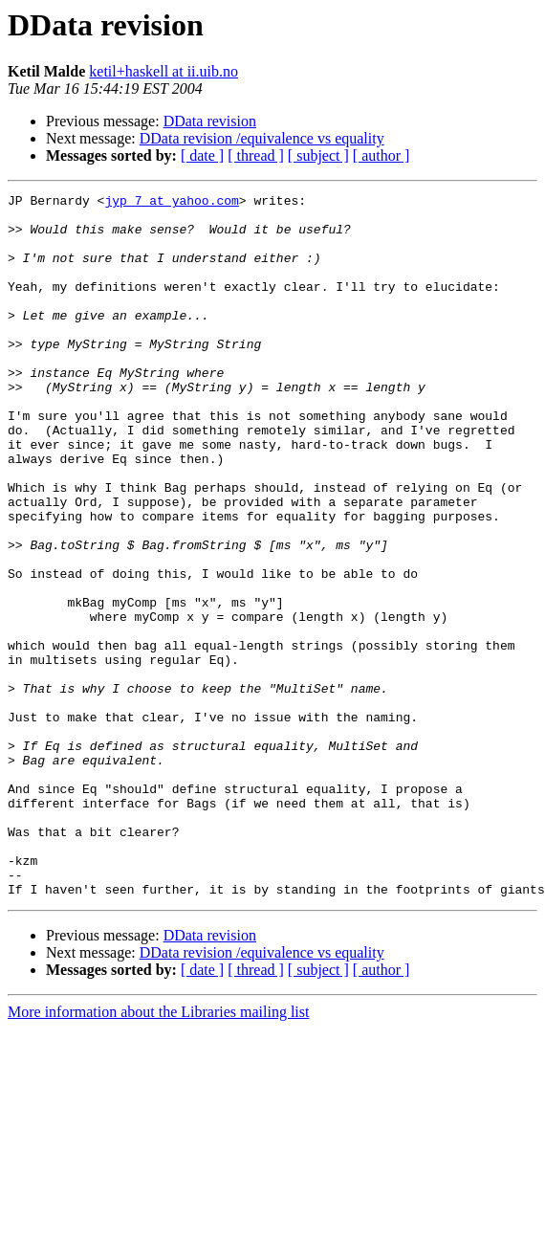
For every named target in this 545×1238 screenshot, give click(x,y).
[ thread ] (256, 155)
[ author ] (381, 155)
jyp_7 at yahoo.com (171, 202)
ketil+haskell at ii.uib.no (163, 71)
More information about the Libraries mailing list (158, 1152)
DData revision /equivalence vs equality (262, 138)
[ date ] (202, 155)
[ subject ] (318, 155)
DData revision (210, 121)
